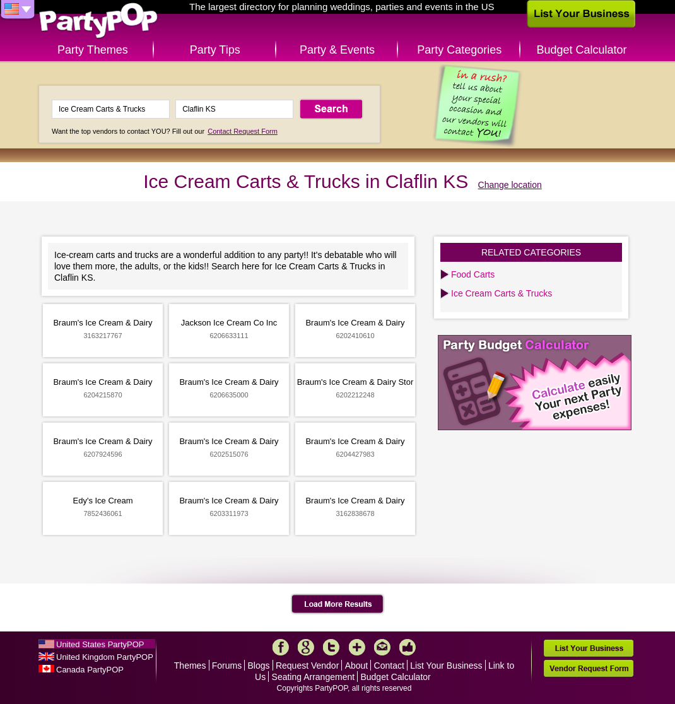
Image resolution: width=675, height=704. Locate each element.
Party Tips (215, 50)
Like (407, 647)
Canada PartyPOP (90, 669)
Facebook (281, 647)
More (357, 647)
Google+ (306, 647)
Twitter (331, 647)
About (356, 665)
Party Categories (459, 50)
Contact (389, 665)
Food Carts (473, 274)
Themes (190, 665)
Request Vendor (307, 665)
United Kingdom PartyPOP (104, 657)
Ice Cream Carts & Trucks (501, 293)
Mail (382, 647)
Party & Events (337, 50)
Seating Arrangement (313, 677)
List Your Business (446, 665)
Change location (510, 185)
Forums (227, 665)
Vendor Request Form (588, 668)
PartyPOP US (98, 21)
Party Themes (92, 50)
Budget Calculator (582, 50)
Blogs (259, 665)
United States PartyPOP (100, 644)
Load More (338, 604)
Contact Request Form (243, 131)
